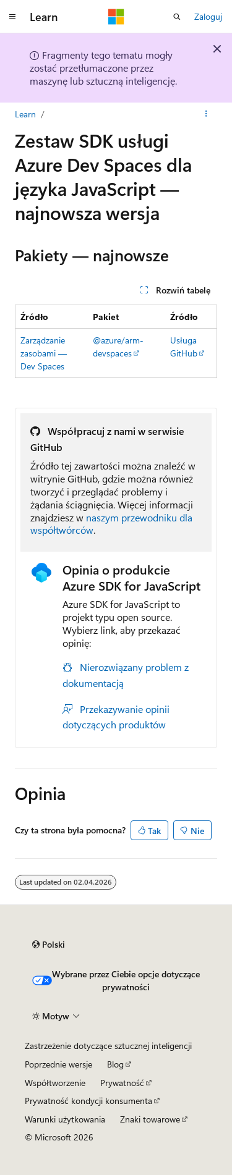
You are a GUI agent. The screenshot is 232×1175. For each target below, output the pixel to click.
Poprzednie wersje (58, 1064)
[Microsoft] (116, 17)
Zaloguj (208, 16)
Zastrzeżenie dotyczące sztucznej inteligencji (108, 1045)
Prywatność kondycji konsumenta (88, 1100)
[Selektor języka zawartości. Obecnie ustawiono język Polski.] (48, 944)
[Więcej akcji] (206, 114)
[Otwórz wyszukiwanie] (177, 17)
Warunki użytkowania (65, 1119)
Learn (25, 114)
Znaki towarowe (150, 1119)
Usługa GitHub (183, 346)
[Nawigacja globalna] (12, 17)
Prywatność (122, 1083)
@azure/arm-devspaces (118, 346)
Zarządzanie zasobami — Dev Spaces (43, 353)
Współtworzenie (55, 1083)
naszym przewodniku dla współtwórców (111, 524)
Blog (115, 1064)
